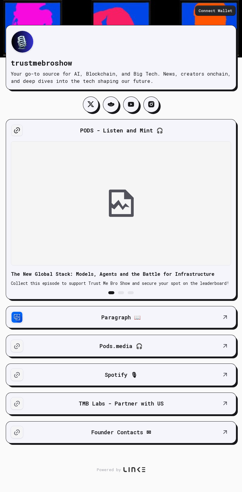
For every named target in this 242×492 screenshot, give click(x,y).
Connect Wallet (216, 11)
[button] (111, 293)
